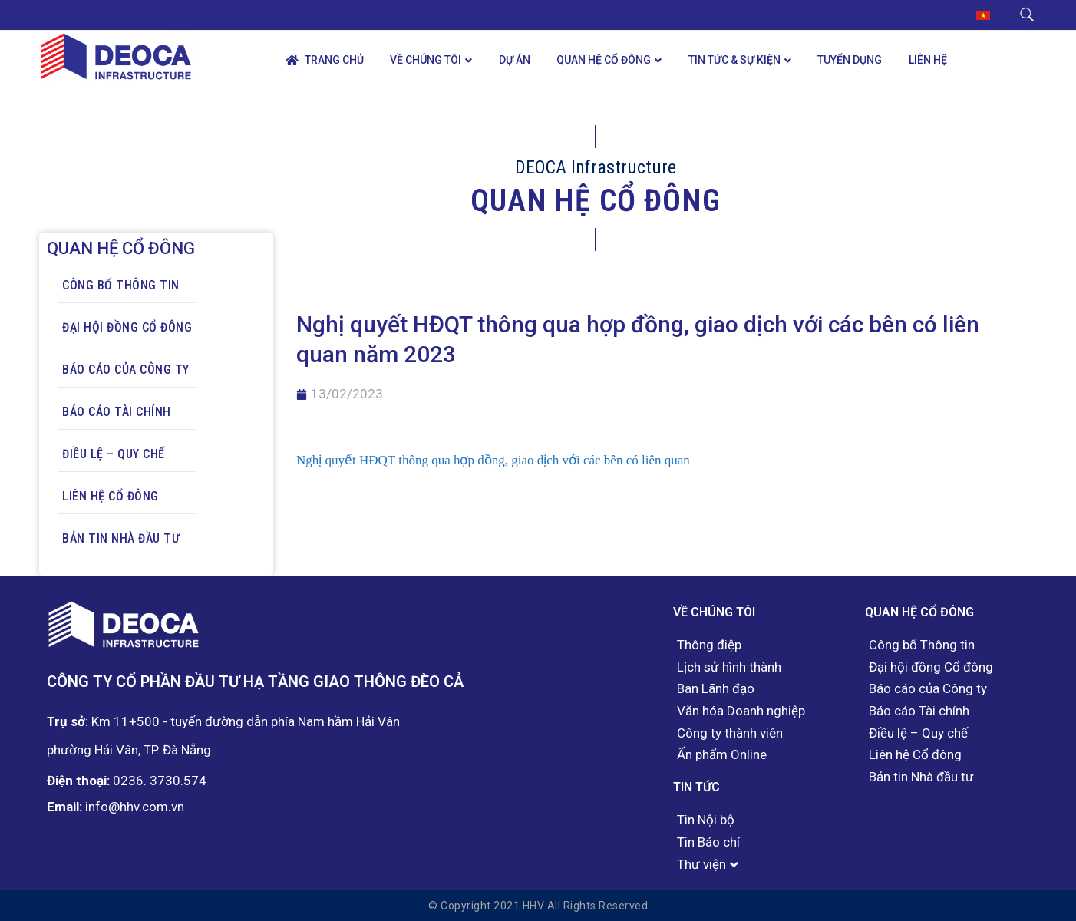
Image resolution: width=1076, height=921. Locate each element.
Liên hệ (928, 60)
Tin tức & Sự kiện (734, 60)
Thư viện (701, 864)
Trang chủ (325, 60)
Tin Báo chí (708, 842)
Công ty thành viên (730, 733)
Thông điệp (709, 645)
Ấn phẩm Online (722, 755)
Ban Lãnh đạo (715, 689)
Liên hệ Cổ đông (110, 496)
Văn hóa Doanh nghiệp (741, 711)
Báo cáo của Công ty (126, 369)
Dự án (514, 60)
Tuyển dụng (849, 60)
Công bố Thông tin (121, 285)
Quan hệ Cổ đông (603, 60)
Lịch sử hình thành (729, 667)
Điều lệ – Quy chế (113, 454)
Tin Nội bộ (705, 820)
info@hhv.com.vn (134, 806)
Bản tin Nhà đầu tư (121, 538)
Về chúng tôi (425, 60)
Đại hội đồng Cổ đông (127, 327)
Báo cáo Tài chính (116, 411)
